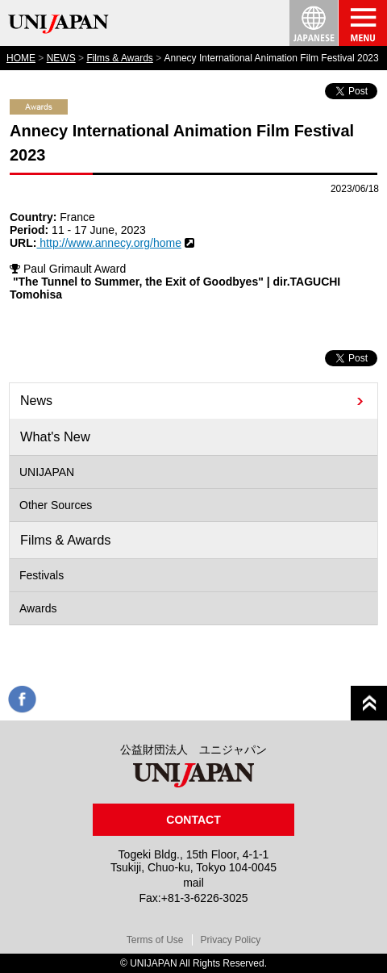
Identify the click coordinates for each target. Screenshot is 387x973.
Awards (37, 608)
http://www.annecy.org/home (108, 242)
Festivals (41, 575)
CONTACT (193, 819)
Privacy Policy (231, 940)
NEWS (61, 58)
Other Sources (55, 505)
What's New (55, 436)
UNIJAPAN (46, 472)
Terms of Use (155, 940)
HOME (20, 58)
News (36, 400)
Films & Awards (119, 58)
